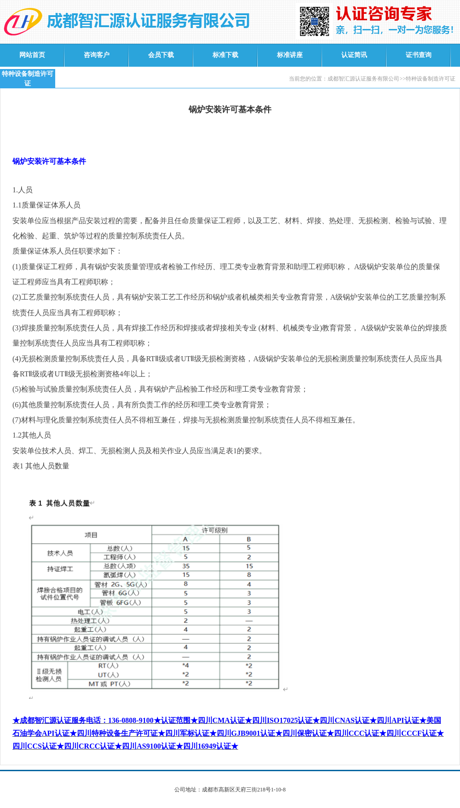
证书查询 (418, 55)
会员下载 (161, 55)
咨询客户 (96, 55)
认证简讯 (354, 55)
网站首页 (32, 55)
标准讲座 (290, 55)
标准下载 (225, 55)
